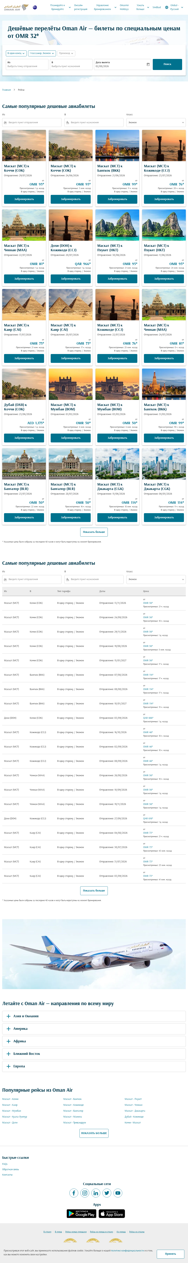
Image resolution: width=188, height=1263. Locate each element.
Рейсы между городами (76, 1232)
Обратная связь (10, 1169)
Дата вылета (103, 62)
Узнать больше (143, 7)
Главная (6, 90)
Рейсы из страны (136, 1232)
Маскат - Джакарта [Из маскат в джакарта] (135, 1111)
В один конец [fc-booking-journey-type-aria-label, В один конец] (14, 53)
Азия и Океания (22, 1016)
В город (58, 1232)
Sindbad (157, 7)
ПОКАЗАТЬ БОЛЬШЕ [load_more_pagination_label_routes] (94, 1133)
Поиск (167, 64)
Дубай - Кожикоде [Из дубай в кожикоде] (134, 1116)
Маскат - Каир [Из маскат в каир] (9, 1105)
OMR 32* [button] (27, 36)
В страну (47, 1232)
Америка (16, 1029)
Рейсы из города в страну (101, 1232)
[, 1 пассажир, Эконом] (40, 53)
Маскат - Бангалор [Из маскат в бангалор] (73, 1111)
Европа (15, 1066)
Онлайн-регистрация (80, 7)
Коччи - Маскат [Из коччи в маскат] (133, 1122)
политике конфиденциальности (127, 1250)
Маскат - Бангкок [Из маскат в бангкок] (72, 1099)
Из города (121, 1232)
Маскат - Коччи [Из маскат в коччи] (10, 1099)
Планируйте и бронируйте (61, 7)
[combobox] (27, 66)
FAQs (5, 1164)
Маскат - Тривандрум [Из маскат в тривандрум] (74, 1122)
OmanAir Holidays (124, 7)
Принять (170, 1254)
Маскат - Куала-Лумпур (14, 1116)
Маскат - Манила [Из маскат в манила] (72, 1116)
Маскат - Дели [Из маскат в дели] (9, 1122)
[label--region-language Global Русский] (174, 7)
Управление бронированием (106, 7)
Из (9, 62)
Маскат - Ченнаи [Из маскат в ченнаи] (133, 1105)
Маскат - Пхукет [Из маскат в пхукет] (133, 1099)
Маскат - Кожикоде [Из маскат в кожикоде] (73, 1105)
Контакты (7, 1174)
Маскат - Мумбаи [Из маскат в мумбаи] (11, 1111)
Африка (15, 1041)
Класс (129, 114)
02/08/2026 (102, 66)
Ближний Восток (22, 1054)
